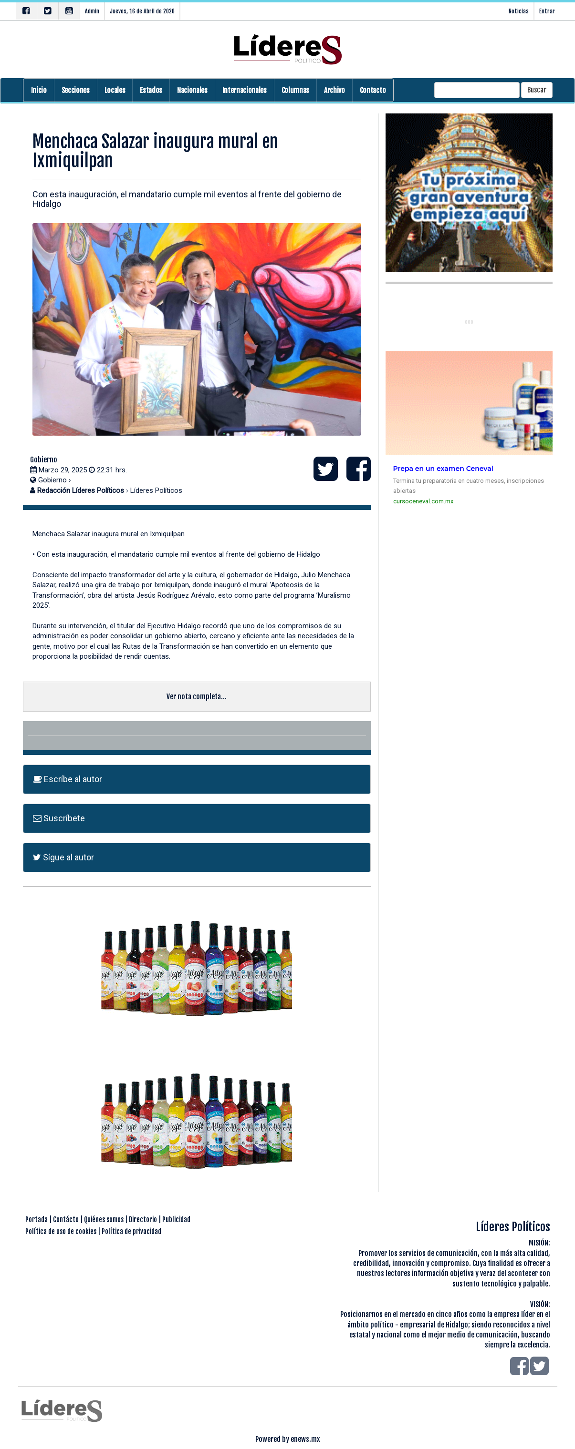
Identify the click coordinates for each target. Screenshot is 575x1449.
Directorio (143, 1219)
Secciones (76, 90)
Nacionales (192, 90)
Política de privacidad (131, 1231)
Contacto (373, 90)
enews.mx (305, 1439)
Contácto (66, 1219)
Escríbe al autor (67, 779)
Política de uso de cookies (60, 1231)
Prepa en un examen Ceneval (443, 468)
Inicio (39, 90)
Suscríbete (59, 818)
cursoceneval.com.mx (423, 501)
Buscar (536, 90)
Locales (115, 90)
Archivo (334, 90)
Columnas (295, 90)
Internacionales (244, 90)
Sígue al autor (63, 857)
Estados (151, 90)
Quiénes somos (104, 1219)
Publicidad (176, 1219)
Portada (36, 1219)
